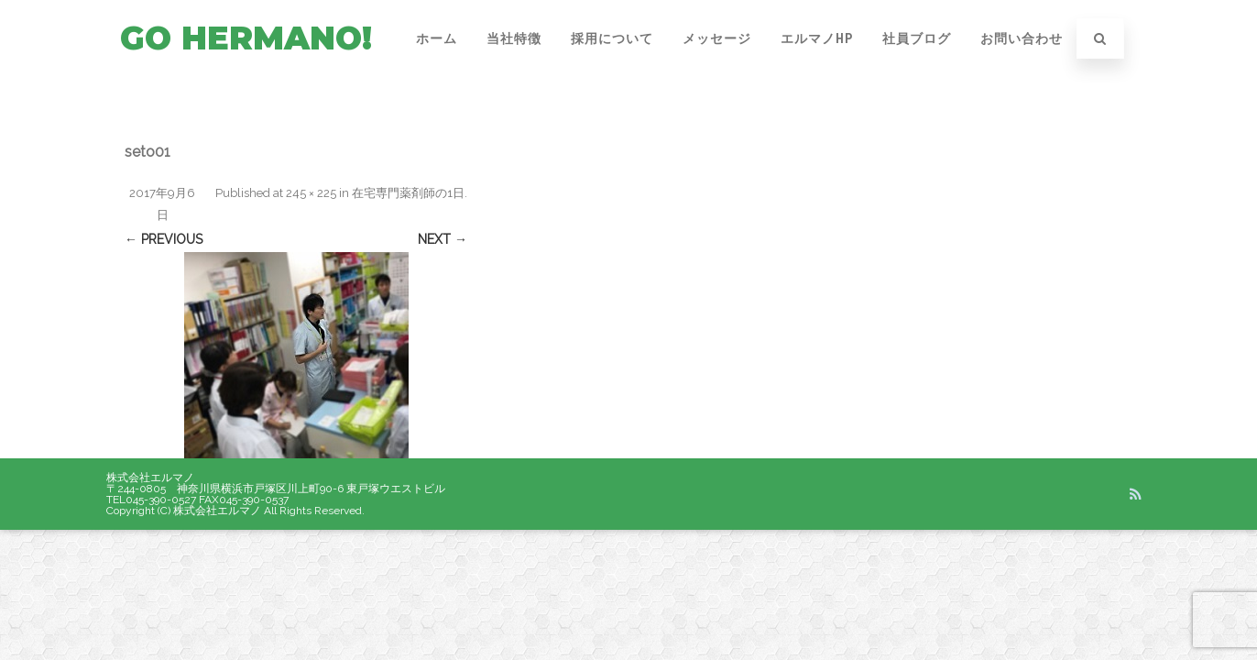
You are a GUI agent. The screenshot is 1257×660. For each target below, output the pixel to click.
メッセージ (717, 38)
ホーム (436, 38)
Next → (442, 239)
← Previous (163, 239)
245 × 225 (311, 193)
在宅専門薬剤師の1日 (408, 193)
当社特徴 (513, 38)
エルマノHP (817, 38)
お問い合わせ (1021, 38)
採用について (612, 38)
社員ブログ (916, 38)
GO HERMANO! (246, 38)
